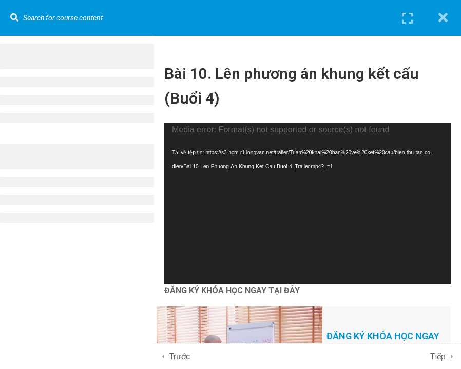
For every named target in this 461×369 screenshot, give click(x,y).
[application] (307, 203)
